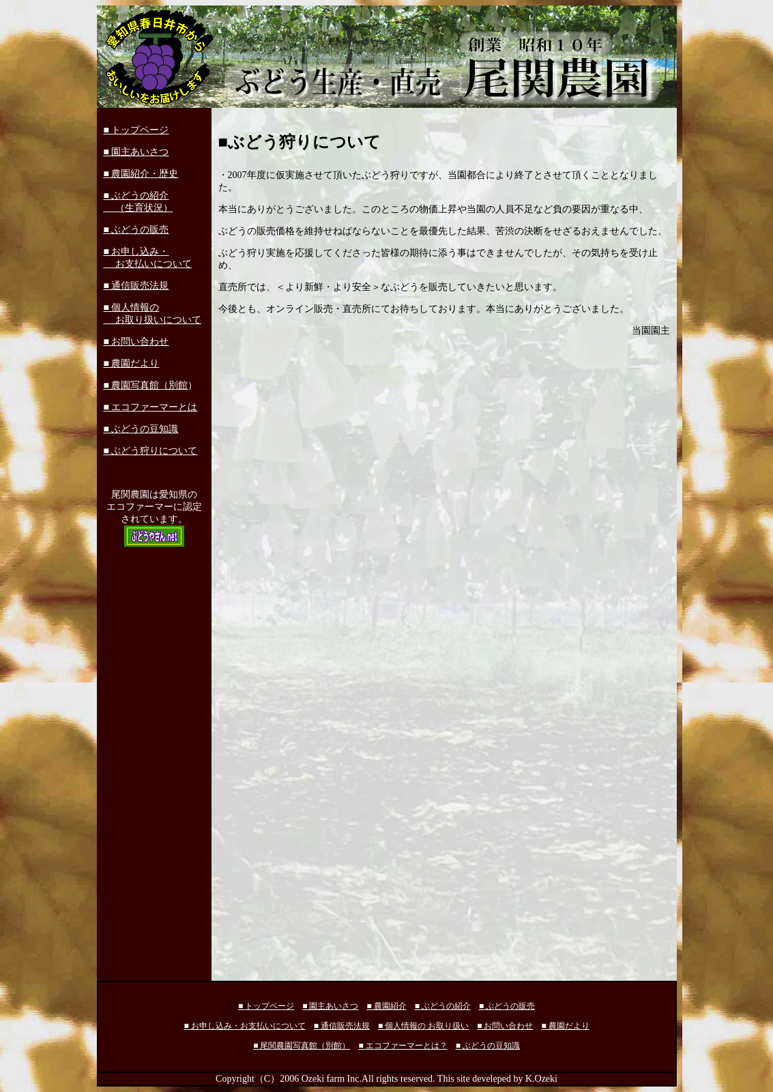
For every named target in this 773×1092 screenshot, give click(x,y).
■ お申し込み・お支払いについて (244, 1026)
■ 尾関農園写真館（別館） (301, 1045)
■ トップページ (136, 130)
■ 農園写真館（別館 (146, 385)
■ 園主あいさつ (136, 152)
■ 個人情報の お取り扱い (423, 1026)
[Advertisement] (154, 761)
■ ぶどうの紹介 (443, 1006)
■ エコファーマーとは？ (402, 1045)
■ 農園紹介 (386, 1006)
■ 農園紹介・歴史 (141, 174)
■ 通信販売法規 (136, 286)
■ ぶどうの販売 (136, 230)
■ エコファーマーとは (151, 407)
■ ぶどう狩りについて (151, 451)
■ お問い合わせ (136, 341)
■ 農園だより (132, 363)
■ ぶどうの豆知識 (141, 429)
